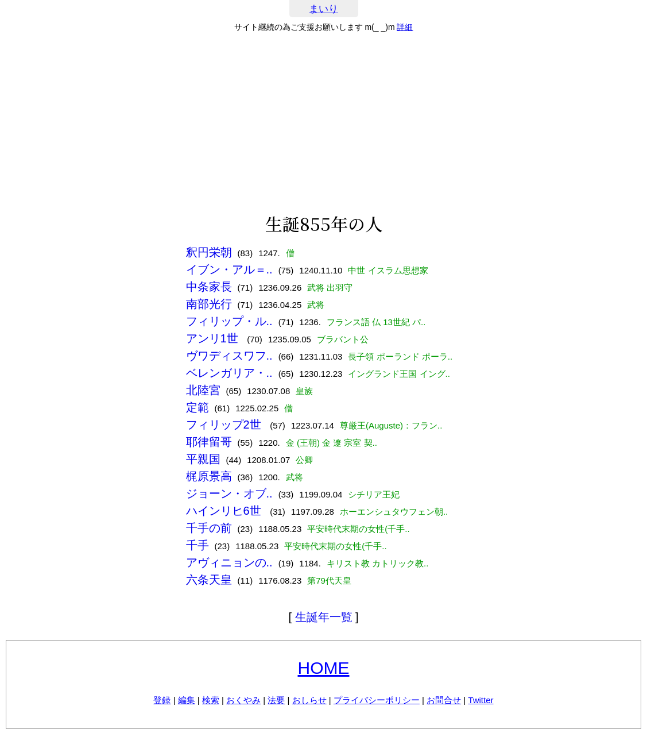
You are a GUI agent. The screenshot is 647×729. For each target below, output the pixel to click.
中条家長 (209, 286)
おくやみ (243, 700)
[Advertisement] (323, 123)
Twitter (480, 700)
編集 (186, 700)
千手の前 (209, 528)
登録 (162, 700)
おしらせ (309, 700)
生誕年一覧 (323, 617)
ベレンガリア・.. (229, 373)
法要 (276, 700)
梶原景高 (209, 476)
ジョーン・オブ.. (229, 493)
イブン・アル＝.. (229, 269)
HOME (324, 667)
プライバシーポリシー (377, 700)
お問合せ (444, 700)
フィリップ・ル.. (229, 321)
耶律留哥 (209, 441)
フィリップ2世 (225, 424)
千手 (197, 545)
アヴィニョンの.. (229, 562)
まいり (323, 8)
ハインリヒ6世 (225, 510)
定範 (197, 407)
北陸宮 (203, 390)
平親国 (203, 459)
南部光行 (209, 304)
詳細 (405, 27)
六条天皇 (209, 579)
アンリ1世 (214, 338)
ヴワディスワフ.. (229, 355)
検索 (210, 700)
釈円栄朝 (209, 252)
